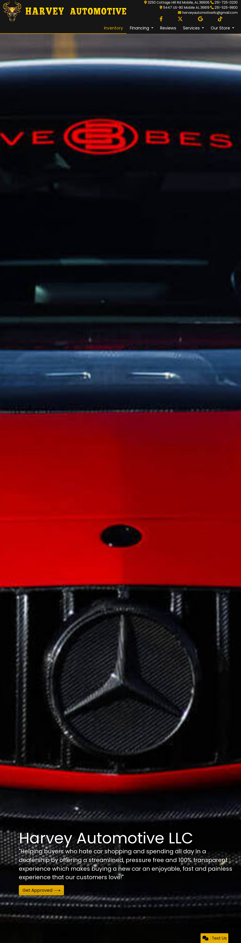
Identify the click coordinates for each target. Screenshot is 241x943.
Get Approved (41, 890)
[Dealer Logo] (63, 11)
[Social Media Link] (220, 19)
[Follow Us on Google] (200, 19)
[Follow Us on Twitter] (180, 19)
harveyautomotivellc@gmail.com (210, 12)
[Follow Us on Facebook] (161, 19)
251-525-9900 (226, 7)
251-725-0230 (226, 2)
